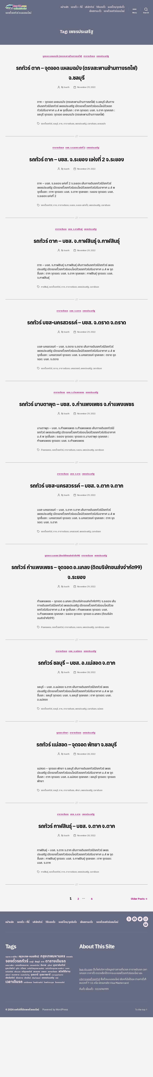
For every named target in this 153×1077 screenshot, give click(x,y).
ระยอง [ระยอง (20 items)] (67, 1028)
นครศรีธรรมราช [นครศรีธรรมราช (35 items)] (22, 1025)
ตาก (61, 124)
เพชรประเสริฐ (105, 57)
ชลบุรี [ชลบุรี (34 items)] (31, 1021)
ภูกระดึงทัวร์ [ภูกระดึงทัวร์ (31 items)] (10, 1028)
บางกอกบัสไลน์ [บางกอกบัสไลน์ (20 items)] (34, 1025)
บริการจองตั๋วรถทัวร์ (89, 1039)
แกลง (108, 680)
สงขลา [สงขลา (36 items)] (44, 1031)
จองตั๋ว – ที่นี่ (77, 7)
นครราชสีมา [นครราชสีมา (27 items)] (9, 1025)
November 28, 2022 (86, 726)
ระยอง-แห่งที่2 (83, 216)
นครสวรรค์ (76, 400)
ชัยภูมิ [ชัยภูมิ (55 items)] (37, 1021)
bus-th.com (85, 1029)
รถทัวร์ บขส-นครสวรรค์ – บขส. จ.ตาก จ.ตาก (76, 532)
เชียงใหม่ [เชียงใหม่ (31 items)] (27, 1038)
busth (66, 88)
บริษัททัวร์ (89, 7)
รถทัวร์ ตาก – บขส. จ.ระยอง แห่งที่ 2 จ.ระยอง (76, 164)
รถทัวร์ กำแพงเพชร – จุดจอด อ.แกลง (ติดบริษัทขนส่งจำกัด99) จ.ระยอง (77, 624)
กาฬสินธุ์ (44, 308)
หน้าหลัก (65, 7)
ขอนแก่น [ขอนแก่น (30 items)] (69, 1016)
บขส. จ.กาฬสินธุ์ (75, 241)
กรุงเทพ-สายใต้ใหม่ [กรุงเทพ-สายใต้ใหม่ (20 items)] (11, 1017)
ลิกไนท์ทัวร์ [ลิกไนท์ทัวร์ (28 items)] (9, 1031)
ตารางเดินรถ (90, 57)
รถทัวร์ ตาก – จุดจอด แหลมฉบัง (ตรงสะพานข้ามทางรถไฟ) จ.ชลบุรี (76, 72)
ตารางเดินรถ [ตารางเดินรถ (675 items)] (55, 1020)
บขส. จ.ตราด (76, 333)
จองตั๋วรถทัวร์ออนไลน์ (114, 11)
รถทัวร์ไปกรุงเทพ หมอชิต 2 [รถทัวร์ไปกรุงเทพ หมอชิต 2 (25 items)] (54, 1028)
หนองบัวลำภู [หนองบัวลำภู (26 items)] (25, 1035)
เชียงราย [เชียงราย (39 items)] (19, 1037)
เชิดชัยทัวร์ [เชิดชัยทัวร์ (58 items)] (10, 1037)
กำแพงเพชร (46, 492)
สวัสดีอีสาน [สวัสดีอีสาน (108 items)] (64, 1031)
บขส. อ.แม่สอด (76, 705)
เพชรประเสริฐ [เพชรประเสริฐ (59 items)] (48, 1037)
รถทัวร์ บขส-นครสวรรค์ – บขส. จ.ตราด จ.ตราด (76, 348)
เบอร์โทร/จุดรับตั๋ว (116, 7)
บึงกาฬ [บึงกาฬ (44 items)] (43, 1025)
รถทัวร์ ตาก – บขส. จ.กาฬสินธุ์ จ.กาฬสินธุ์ (76, 256)
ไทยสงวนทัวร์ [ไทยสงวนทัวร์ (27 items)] (59, 1042)
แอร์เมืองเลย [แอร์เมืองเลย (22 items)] (28, 1042)
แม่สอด (101, 762)
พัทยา (78, 845)
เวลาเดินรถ (93, 124)
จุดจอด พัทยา (61, 787)
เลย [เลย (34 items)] (56, 1037)
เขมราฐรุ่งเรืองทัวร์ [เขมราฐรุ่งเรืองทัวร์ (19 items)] (57, 1035)
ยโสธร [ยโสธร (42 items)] (23, 1028)
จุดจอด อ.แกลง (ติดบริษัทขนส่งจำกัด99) (61, 609)
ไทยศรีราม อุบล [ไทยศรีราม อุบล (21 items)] (49, 1042)
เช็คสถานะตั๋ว (95, 11)
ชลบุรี (55, 124)
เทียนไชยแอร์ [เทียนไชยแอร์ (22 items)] (36, 1038)
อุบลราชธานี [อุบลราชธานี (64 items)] (44, 1034)
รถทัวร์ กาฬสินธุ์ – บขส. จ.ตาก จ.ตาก (76, 880)
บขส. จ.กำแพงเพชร (76, 425)
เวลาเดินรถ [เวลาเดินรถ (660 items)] (14, 1041)
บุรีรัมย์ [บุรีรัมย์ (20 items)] (49, 1025)
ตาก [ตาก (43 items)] (42, 1021)
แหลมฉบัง (102, 124)
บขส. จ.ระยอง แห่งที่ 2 (75, 149)
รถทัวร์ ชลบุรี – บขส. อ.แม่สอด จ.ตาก (76, 715)
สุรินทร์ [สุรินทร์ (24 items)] (7, 1035)
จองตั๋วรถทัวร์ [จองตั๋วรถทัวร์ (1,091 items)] (16, 1020)
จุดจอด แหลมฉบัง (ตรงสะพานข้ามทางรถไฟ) (61, 57)
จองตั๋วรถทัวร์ (46, 124)
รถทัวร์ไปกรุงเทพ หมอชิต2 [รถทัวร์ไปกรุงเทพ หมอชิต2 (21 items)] (35, 1028)
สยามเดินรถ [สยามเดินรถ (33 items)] (52, 1031)
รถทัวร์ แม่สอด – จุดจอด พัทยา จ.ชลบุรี (76, 798)
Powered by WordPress (58, 1069)
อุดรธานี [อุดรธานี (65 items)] (34, 1034)
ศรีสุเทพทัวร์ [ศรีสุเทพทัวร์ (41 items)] (27, 1031)
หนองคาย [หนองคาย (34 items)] (15, 1034)
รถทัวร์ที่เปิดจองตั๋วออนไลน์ (28, 1069)
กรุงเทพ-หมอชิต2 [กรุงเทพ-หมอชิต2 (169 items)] (29, 1016)
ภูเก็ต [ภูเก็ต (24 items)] (17, 1028)
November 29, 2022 (86, 88)
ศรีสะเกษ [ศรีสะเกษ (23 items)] (17, 1031)
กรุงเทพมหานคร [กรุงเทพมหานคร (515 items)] (52, 1016)
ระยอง (73, 216)
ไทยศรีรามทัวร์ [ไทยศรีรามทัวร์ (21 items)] (38, 1042)
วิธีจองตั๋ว (101, 7)
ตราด (55, 400)
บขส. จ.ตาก (75, 517)
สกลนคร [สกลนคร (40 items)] (36, 1031)
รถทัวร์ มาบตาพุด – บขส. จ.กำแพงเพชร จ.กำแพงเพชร (76, 440)
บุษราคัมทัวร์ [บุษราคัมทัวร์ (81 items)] (59, 1024)
